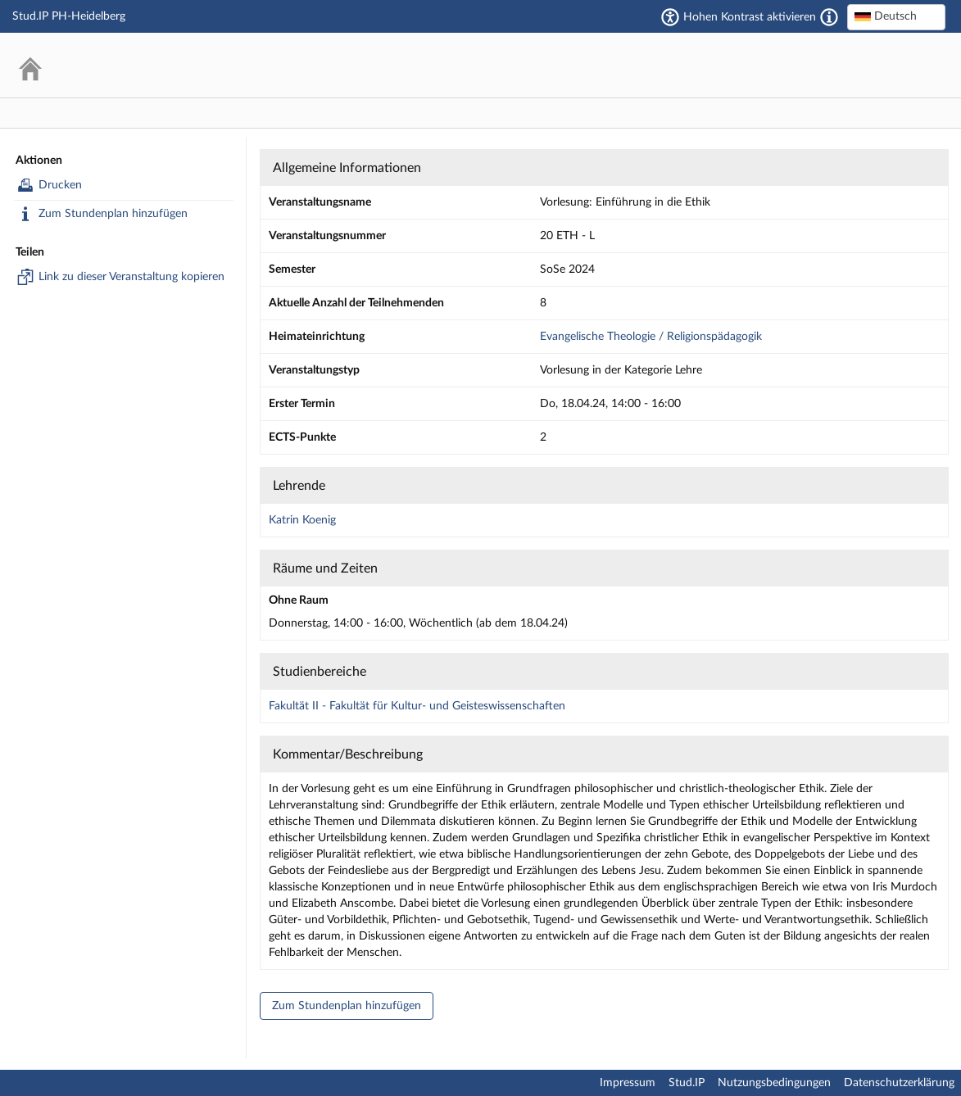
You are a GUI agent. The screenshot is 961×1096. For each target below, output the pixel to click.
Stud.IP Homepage (883, 65)
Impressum (627, 1083)
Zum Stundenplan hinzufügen (102, 214)
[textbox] (896, 16)
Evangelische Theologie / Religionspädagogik (651, 336)
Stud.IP (687, 1083)
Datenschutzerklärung (899, 1083)
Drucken (49, 185)
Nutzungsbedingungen (774, 1083)
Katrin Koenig (302, 520)
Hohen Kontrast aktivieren (749, 17)
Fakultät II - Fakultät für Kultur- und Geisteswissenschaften (417, 706)
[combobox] (896, 17)
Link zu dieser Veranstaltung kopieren (120, 277)
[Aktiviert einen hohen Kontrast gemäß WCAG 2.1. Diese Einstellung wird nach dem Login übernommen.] (829, 17)
